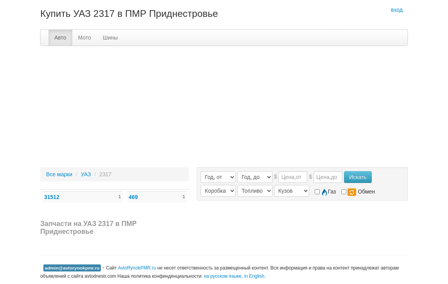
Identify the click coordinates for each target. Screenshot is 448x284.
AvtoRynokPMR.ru (137, 268)
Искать (358, 177)
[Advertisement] (224, 104)
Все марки (59, 174)
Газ (325, 191)
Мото (84, 37)
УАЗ (86, 174)
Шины (110, 37)
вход (397, 10)
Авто (60, 37)
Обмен (358, 192)
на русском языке (222, 276)
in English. (255, 276)
